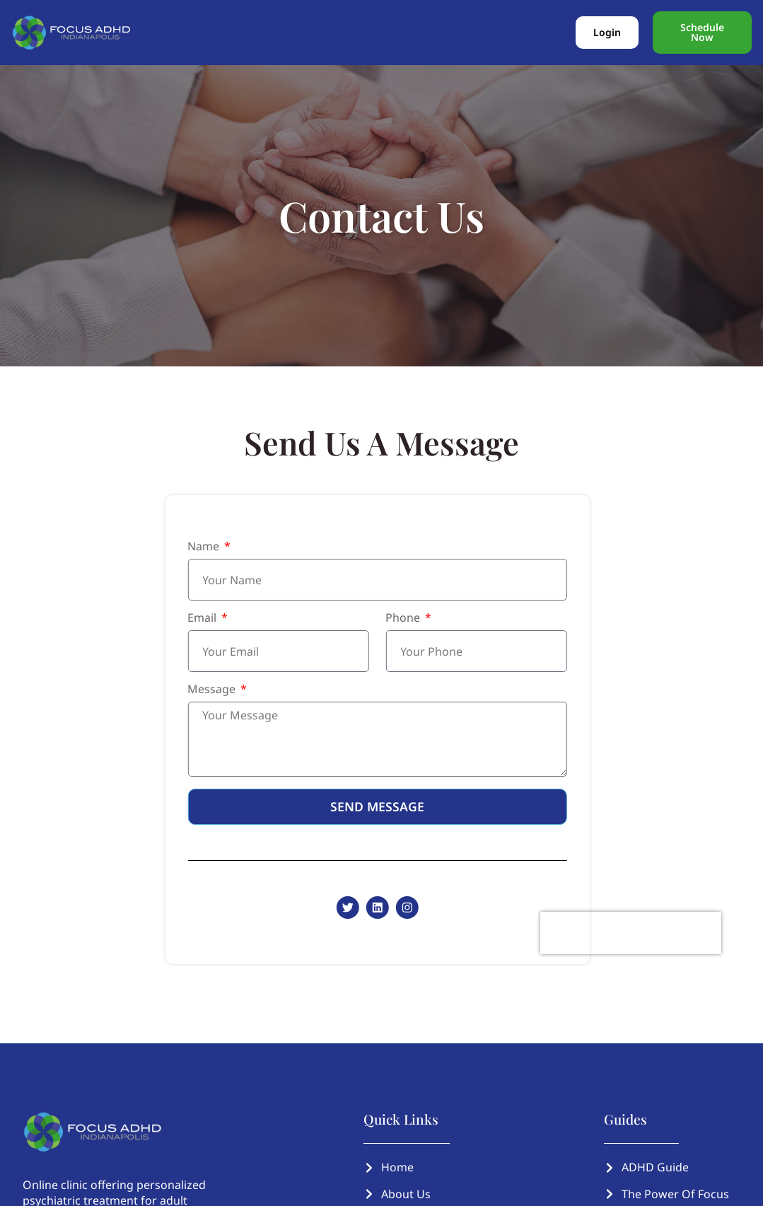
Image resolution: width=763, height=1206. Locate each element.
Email (194, 618)
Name (195, 547)
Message (203, 690)
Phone (395, 618)
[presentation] (620, 933)
